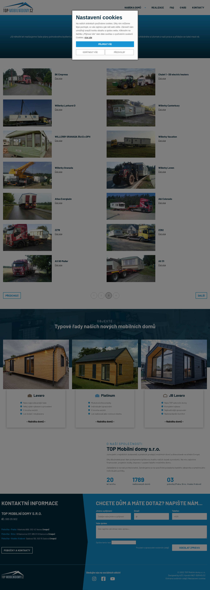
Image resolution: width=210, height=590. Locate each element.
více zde (88, 37)
